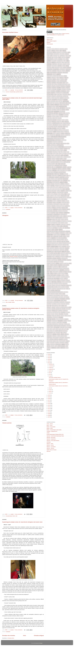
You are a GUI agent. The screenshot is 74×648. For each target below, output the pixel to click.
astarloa (49, 82)
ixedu (68, 194)
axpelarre (59, 94)
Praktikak (63, 285)
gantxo (57, 158)
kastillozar (49, 211)
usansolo (61, 339)
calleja (53, 114)
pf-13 (48, 283)
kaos (67, 204)
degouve (67, 121)
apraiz (67, 65)
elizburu (54, 128)
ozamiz (66, 275)
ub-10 (48, 329)
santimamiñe (56, 302)
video (48, 342)
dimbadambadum (66, 123)
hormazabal (54, 175)
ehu (67, 126)
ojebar (51, 265)
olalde (64, 265)
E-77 (48, 126)
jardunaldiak (64, 195)
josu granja (49, 200)
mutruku (64, 260)
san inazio (61, 297)
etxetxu (58, 143)
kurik (62, 219)
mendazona (62, 248)
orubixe (65, 271)
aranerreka (62, 69)
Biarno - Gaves (49, 425)
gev (52, 167)
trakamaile (54, 320)
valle (54, 341)
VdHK (57, 341)
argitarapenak (53, 72)
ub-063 (69, 327)
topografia (49, 317)
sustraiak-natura (56, 312)
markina (49, 246)
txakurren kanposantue (52, 324)
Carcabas (66, 114)
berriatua (57, 104)
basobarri (54, 99)
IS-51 (61, 189)
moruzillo (58, 256)
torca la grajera (60, 319)
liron (68, 236)
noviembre (51, 365)
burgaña (59, 109)
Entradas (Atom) (11, 638)
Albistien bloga (49, 39)
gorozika (54, 170)
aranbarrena (56, 69)
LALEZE (66, 222)
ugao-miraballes (50, 330)
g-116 (63, 153)
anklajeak (60, 64)
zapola (66, 342)
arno (58, 77)
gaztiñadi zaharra (19, 91)
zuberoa (49, 347)
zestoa (48, 346)
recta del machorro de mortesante (55, 292)
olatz (67, 265)
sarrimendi (67, 302)
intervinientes (56, 182)
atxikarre (54, 89)
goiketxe (69, 167)
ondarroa (62, 270)
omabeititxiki (64, 266)
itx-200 (55, 194)
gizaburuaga (59, 167)
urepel (58, 334)
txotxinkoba (56, 327)
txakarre (65, 322)
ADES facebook (50, 44)
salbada (66, 295)
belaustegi (68, 103)
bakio (69, 94)
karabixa (49, 206)
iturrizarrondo (60, 192)
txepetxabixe (50, 325)
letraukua (62, 233)
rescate (53, 293)
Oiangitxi (61, 263)
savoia (58, 303)
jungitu (54, 200)
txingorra (68, 325)
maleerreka (49, 241)
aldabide (68, 57)
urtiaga (51, 339)
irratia (48, 185)
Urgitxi (62, 334)
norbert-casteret (51, 263)
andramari (54, 64)
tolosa (62, 315)
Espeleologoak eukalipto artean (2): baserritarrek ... (59, 385)
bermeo (52, 104)
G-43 (68, 153)
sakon (62, 295)
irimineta (67, 184)
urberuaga (49, 334)
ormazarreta (55, 271)
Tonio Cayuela (68, 315)
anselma (64, 64)
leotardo (52, 233)
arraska (66, 77)
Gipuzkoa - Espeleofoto (51, 439)
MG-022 (48, 253)
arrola (54, 79)
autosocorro (65, 92)
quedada (54, 288)
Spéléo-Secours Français (51, 449)
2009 (49, 413)
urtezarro (67, 337)
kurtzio (54, 221)
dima (61, 123)
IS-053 (63, 185)
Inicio (24, 635)
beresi (48, 104)
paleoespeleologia (65, 276)
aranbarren (49, 69)
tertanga (49, 315)
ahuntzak (55, 55)
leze (51, 236)
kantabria (59, 202)
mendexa (67, 248)
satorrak (49, 303)
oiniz (48, 265)
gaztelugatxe (67, 162)
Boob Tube (68, 108)
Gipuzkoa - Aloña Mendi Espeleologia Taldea (55, 435)
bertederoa (66, 104)
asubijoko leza (50, 84)
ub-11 (51, 329)
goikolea (64, 168)
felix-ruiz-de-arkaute (51, 150)
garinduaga (58, 160)
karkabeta (59, 207)
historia (61, 173)
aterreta (49, 86)
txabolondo (59, 322)
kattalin (49, 212)
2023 (49, 359)
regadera (66, 292)
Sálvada (48, 297)
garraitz (64, 160)
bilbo (7, 302)
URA (61, 332)
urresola (54, 336)
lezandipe (63, 234)
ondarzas (67, 270)
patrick (58, 280)
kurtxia (66, 219)
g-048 (48, 153)
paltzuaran (56, 278)
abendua (49, 50)
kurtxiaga (49, 221)
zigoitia (52, 346)
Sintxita (58, 307)
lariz (58, 226)
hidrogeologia (50, 173)
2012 (49, 408)
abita (61, 50)
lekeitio (13, 302)
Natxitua (56, 261)
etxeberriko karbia (51, 143)
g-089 (57, 153)
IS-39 (48, 189)
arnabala (54, 77)
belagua (57, 103)
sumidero (60, 310)
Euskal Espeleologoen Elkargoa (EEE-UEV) (55, 434)
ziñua (56, 346)
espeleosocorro (51, 140)
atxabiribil (67, 86)
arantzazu (68, 69)
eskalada (58, 135)
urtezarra (61, 337)
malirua (54, 241)
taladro (68, 312)
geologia (63, 163)
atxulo (48, 91)
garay (61, 158)
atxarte (63, 87)
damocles (59, 121)
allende (60, 59)
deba (63, 121)
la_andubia (68, 221)
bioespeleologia (13, 91)
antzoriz (60, 65)
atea (69, 84)
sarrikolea (61, 302)
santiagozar (49, 302)
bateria (48, 101)
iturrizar (54, 192)
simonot (54, 307)
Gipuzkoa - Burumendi (51, 437)
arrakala (62, 77)
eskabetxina (52, 135)
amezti (67, 60)
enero (50, 393)
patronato (63, 280)
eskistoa (63, 135)
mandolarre (54, 244)
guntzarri (62, 170)
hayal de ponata (62, 172)
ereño (54, 131)
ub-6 (62, 329)
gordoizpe (49, 170)
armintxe (59, 74)
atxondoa (64, 89)
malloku (59, 241)
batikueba (53, 101)
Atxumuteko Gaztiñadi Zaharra (10, 32)
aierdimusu (62, 55)
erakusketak (50, 131)
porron (53, 285)
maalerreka (64, 238)
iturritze (49, 192)
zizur (67, 346)
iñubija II (49, 184)
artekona (53, 81)
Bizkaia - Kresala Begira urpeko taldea (54, 429)
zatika (48, 344)
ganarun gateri (66, 157)
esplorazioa (58, 140)
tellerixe (66, 314)
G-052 (51, 153)
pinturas (56, 283)
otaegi (59, 273)
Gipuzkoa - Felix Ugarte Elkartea (53, 440)
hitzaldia (9, 302)
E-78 (50, 126)
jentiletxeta (49, 197)
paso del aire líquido (51, 280)
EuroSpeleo (53, 145)
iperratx (62, 184)
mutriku (60, 260)
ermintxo (58, 133)
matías (60, 246)
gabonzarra (57, 155)
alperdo (49, 60)
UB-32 (57, 329)
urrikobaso (49, 337)
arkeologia (49, 74)
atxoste (68, 89)
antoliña (49, 65)
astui (67, 82)
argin (48, 72)
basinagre (49, 99)
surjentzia (49, 312)
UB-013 (66, 327)
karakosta (67, 206)
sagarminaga (50, 295)
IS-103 (51, 187)
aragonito (57, 67)
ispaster (67, 189)
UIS (64, 330)
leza (70, 233)
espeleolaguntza (62, 136)
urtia (48, 339)
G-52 (70, 153)
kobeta (48, 217)
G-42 (65, 153)
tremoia (65, 320)
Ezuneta (61, 148)
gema (59, 163)
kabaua (63, 200)
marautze (60, 244)
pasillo (65, 278)
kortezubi (49, 219)
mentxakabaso (58, 251)
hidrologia (56, 173)
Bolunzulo (62, 108)
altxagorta (53, 60)
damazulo (54, 121)
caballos (60, 113)
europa (48, 145)
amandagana (60, 60)
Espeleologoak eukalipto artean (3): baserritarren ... (59, 382)
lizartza (49, 238)
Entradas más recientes (8, 635)
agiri (51, 55)
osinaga (69, 271)
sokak (69, 307)
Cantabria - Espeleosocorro (52, 431)
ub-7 (65, 329)
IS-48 (53, 189)
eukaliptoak (8, 209)
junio (50, 374)
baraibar (49, 96)
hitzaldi (66, 173)
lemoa (48, 233)
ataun (55, 84)
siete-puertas (55, 305)
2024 (49, 357)
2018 (49, 398)
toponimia (61, 317)
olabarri (60, 265)
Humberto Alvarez (62, 175)
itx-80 (62, 194)
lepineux (57, 233)
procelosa (68, 285)
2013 (49, 406)
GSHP (58, 170)
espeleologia (50, 138)
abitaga (64, 50)
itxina (65, 194)
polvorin (49, 285)
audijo (67, 91)
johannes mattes (62, 197)
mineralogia (68, 253)
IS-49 (56, 189)
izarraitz (52, 195)
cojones (66, 116)
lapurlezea (53, 226)
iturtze (48, 194)
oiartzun (66, 263)
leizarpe (49, 229)
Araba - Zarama (50, 423)
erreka (62, 133)
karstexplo (49, 442)
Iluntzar (65, 180)
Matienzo (64, 246)
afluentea (62, 54)
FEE (69, 148)
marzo (50, 389)
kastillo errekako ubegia (64, 209)
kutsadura (63, 221)
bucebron (54, 109)
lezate (48, 236)
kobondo (53, 217)
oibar (70, 263)
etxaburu (55, 141)
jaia (55, 195)
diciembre (51, 364)
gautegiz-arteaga (55, 162)
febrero (50, 391)
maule (68, 246)
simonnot (49, 307)
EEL (61, 126)
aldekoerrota (50, 59)
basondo (65, 99)
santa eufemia (57, 300)
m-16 (57, 238)
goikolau (60, 168)
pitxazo (60, 283)
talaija (48, 314)
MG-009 (68, 251)
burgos (63, 109)
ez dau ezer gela (50, 148)
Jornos (54, 199)
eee (59, 126)
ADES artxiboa (50, 54)
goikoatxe (49, 168)
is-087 (48, 187)
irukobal (53, 185)
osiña (48, 273)
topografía (55, 317)
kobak (61, 216)
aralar (64, 67)
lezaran (67, 234)
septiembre (51, 369)
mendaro (57, 248)
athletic (53, 86)
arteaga (49, 81)
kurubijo (58, 221)
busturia (56, 113)
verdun (67, 341)
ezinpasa (57, 148)
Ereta (54, 133)
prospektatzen (50, 287)
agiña (48, 55)
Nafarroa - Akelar (50, 443)
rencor (48, 293)
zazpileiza (52, 344)
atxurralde (63, 91)
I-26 (47, 177)
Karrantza (55, 209)
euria (68, 143)
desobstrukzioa (56, 123)
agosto (50, 370)
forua (65, 150)
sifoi (60, 305)
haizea (69, 170)
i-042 (67, 175)
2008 (49, 415)
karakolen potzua (60, 206)
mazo (48, 248)
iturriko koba (68, 190)
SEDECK (67, 303)
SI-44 (48, 305)
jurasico (59, 200)
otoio (66, 273)
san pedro (62, 298)
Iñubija (65, 182)
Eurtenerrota (60, 145)
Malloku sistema (65, 241)
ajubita (59, 57)
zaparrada (62, 342)
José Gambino (64, 199)
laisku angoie (61, 222)
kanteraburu (50, 204)
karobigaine (49, 209)
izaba (48, 195)
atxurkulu (53, 91)
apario (63, 65)
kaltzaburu (49, 202)
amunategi (58, 62)
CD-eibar (61, 116)
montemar (49, 256)
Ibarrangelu (52, 177)
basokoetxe (60, 99)
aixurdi (55, 57)
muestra (63, 256)
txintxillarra (50, 327)
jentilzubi (55, 197)
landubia (68, 224)
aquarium (49, 67)
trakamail (49, 320)
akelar (63, 57)
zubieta (58, 347)
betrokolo (49, 106)
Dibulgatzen (5, 215)
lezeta (64, 236)
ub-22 (54, 329)
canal (57, 114)
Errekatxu (67, 133)
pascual (62, 278)
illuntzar (49, 180)
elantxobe (49, 128)
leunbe (66, 233)
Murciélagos (64, 258)
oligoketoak (55, 266)
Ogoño (57, 263)
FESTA (58, 150)
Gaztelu (61, 162)
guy (66, 170)
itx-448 (59, 194)
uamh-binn (62, 327)
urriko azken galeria (62, 336)
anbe (63, 62)
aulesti (48, 92)
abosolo (54, 52)
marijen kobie (66, 244)
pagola (53, 276)
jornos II (58, 199)
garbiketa (49, 160)
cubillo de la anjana (56, 118)
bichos (54, 106)
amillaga (49, 62)
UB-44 (60, 329)
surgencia (65, 310)
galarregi (66, 155)
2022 (49, 361)
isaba (64, 189)
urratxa (66, 334)
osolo (55, 273)
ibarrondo (62, 177)
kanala (54, 202)
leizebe (56, 229)
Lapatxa (48, 226)
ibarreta (57, 177)
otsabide (59, 275)
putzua (67, 287)
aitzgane (49, 57)
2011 (49, 410)
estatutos (64, 140)
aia (58, 55)
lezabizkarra (50, 234)
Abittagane (49, 52)
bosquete (49, 109)
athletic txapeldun (60, 86)
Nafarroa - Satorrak (50, 448)
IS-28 (65, 187)
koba (57, 212)
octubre (50, 367)
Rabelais (68, 288)
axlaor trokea (50, 94)
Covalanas (49, 118)
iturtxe (66, 192)
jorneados (49, 199)
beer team (52, 103)
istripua (58, 190)
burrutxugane (50, 111)
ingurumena (49, 182)
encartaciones (50, 130)
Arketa (54, 74)
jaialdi (58, 195)
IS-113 (54, 187)
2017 (49, 400)
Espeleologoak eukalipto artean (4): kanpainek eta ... (59, 379)
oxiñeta (63, 275)
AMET (64, 60)
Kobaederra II (50, 214)
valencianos (49, 341)
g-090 (60, 153)
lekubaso (68, 231)
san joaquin (66, 297)
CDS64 (48, 432)
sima (66, 305)
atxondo (59, 89)
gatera (48, 162)
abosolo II (59, 52)
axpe (55, 94)
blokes (53, 108)
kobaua (65, 216)
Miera (59, 253)
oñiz (51, 271)
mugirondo (49, 258)
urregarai (49, 336)
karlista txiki (65, 207)
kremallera (54, 219)
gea (56, 163)
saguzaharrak (56, 295)
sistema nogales (64, 307)
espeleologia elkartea (59, 138)
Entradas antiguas (39, 635)
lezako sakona (57, 234)
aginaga (67, 54)
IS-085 (70, 185)
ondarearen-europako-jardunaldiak (61, 268)
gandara (49, 158)
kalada (67, 200)
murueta (49, 260)
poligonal (65, 283)
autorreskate (58, 92)
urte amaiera (56, 337)
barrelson (65, 96)
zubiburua (53, 347)
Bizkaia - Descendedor (51, 426)
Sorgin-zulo (54, 310)
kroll (59, 219)
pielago (51, 283)
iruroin (57, 185)
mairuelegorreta (60, 239)
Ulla (66, 330)
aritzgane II (65, 72)
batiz (57, 101)
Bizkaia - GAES (50, 428)
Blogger (41, 643)
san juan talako (50, 298)
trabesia (66, 319)
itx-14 (52, 194)
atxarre (59, 87)
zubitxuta (63, 347)
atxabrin (49, 87)
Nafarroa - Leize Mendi (51, 446)
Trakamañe (60, 320)
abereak (53, 50)
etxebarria (60, 141)
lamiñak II (53, 224)
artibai (57, 81)
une (54, 332)
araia (61, 67)
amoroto (7, 91)
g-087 (54, 153)
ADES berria (56, 54)
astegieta (54, 82)
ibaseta (67, 177)
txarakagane (67, 324)
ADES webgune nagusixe (51, 40)
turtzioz (54, 322)
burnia (67, 109)
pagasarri (49, 276)
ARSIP (66, 79)
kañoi (64, 204)
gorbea (68, 168)
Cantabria (61, 114)
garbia (64, 158)
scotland (63, 303)
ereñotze (67, 131)
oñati (48, 271)
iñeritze (62, 182)
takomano (63, 312)
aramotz (69, 67)
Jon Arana (69, 197)
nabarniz (69, 260)
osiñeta (51, 273)
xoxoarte (52, 342)
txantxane (61, 324)
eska (48, 135)
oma (60, 266)
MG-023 (52, 253)
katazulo (60, 211)
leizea (52, 229)
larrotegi (65, 226)
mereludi (64, 251)
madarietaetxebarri (51, 239)
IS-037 (60, 185)
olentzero (49, 266)
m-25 (60, 238)
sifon (63, 305)
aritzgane (59, 72)
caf (64, 113)
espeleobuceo (54, 136)
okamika (55, 265)
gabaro (48, 155)
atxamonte (54, 87)
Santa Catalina (50, 300)
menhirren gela (50, 251)
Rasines (52, 290)
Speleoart (48, 42)
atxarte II (68, 87)
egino (64, 126)
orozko (61, 271)
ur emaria (58, 332)
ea (52, 126)
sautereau (54, 303)
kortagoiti (65, 217)
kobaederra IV (64, 214)
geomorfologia (50, 165)
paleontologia (50, 278)
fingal (61, 150)
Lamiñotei (58, 224)
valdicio (65, 339)
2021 (49, 362)
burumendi (56, 111)
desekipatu (49, 123)
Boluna (57, 108)
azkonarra (64, 94)
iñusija (52, 184)
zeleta (67, 344)
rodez (60, 293)
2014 (49, 405)
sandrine (68, 298)
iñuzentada (57, 184)
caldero (49, 114)
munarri (54, 258)
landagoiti (63, 224)
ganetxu (53, 158)
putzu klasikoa (61, 287)
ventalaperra (62, 341)
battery (60, 101)
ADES (53, 33)
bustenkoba (62, 111)
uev (67, 329)
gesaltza (49, 167)
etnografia (49, 141)
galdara (54, 157)
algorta (56, 59)
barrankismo (60, 96)
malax (66, 239)
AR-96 (53, 67)
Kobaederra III (57, 214)
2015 (49, 403)
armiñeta (49, 77)
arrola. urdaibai (60, 79)
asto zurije (59, 82)
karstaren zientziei (13, 256)
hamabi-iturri (50, 172)
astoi (64, 82)
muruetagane (54, 260)
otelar (62, 273)
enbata (63, 128)
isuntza (62, 190)
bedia (48, 103)
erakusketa (65, 130)
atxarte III (49, 89)
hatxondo (56, 172)
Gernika (65, 165)
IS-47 (50, 189)
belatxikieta (62, 103)
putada (55, 287)
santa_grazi (63, 300)
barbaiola (54, 96)
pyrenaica (49, 288)
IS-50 (58, 189)
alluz (64, 59)
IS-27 (63, 187)
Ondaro (48, 270)
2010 (49, 411)
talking (52, 314)
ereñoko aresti (60, 131)
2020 (49, 395)
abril (50, 387)
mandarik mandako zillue (52, 243)
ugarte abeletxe (59, 330)
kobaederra (66, 212)
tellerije (61, 314)
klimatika (53, 212)
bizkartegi (49, 108)
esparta (48, 136)
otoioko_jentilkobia (51, 275)
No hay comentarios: (19, 90)
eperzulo (60, 130)
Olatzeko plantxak (6, 423)
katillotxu (65, 211)
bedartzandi (66, 101)
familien (65, 148)
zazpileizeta (58, 344)
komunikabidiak (59, 217)
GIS (54, 167)
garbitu (54, 160)
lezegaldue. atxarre (57, 236)
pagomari (58, 276)
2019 (49, 396)
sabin (64, 293)
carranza (49, 116)
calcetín (67, 113)
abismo (57, 50)
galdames (49, 157)
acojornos (64, 52)
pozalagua (58, 285)
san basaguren (54, 297)
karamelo (49, 207)
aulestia (53, 92)
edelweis (56, 126)
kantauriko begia (65, 202)
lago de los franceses (52, 222)
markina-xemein (54, 246)
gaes (62, 155)
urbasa (64, 332)
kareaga (54, 207)
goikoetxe (54, 168)
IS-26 (60, 187)
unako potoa (50, 332)
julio (50, 372)
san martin (57, 298)
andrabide (49, 64)
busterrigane (50, 113)
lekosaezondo (62, 231)
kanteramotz (56, 204)
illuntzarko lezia (56, 180)
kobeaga (69, 216)
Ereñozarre (49, 133)
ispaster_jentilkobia (51, 190)
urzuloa (56, 339)
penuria (68, 280)
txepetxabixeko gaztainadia (60, 325)
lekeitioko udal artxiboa (52, 231)
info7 (69, 180)
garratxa (69, 160)
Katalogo (55, 211)
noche (61, 261)
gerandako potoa (59, 165)
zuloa (67, 347)
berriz (61, 104)
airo (70, 55)
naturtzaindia (50, 261)
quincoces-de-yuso (61, 288)
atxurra (58, 91)
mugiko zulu (68, 256)
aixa (52, 57)
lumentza (53, 238)
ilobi (61, 180)
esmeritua (67, 135)
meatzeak (52, 248)
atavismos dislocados (62, 84)
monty (53, 256)
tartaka (56, 314)
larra (61, 226)
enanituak (59, 128)
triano (69, 320)
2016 (49, 401)
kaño (61, 204)
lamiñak (48, 224)
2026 (49, 354)
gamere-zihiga (59, 157)
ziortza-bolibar (61, 346)
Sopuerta (49, 310)
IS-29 (68, 187)
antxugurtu (54, 65)
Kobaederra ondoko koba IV (53, 216)
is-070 (67, 185)
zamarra (57, 342)
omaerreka (49, 268)
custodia (49, 121)
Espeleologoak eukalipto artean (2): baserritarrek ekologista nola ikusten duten (22, 522)
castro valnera (55, 116)
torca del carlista (51, 319)
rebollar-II (57, 290)
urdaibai (54, 334)
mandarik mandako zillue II (64, 243)
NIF (59, 261)
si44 (50, 305)
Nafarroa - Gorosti (50, 445)
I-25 (69, 175)
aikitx (67, 55)
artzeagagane (63, 81)
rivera (56, 293)
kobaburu (61, 212)
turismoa (49, 322)
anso (68, 64)
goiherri (64, 167)
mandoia (49, 244)
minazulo (63, 253)
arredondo (49, 79)
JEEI (68, 195)
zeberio (63, 344)
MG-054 (55, 253)
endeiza (56, 130)
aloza (67, 59)
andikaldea (67, 62)
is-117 (57, 187)
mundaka (59, 258)
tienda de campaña (56, 315)
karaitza (53, 206)
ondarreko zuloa (55, 270)
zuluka (48, 349)
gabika (52, 155)
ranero (48, 290)
